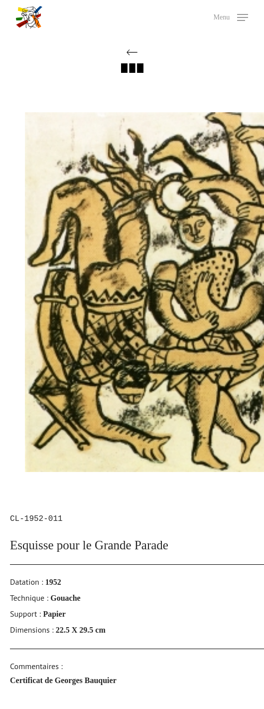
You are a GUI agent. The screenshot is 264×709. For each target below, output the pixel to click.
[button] (231, 16)
